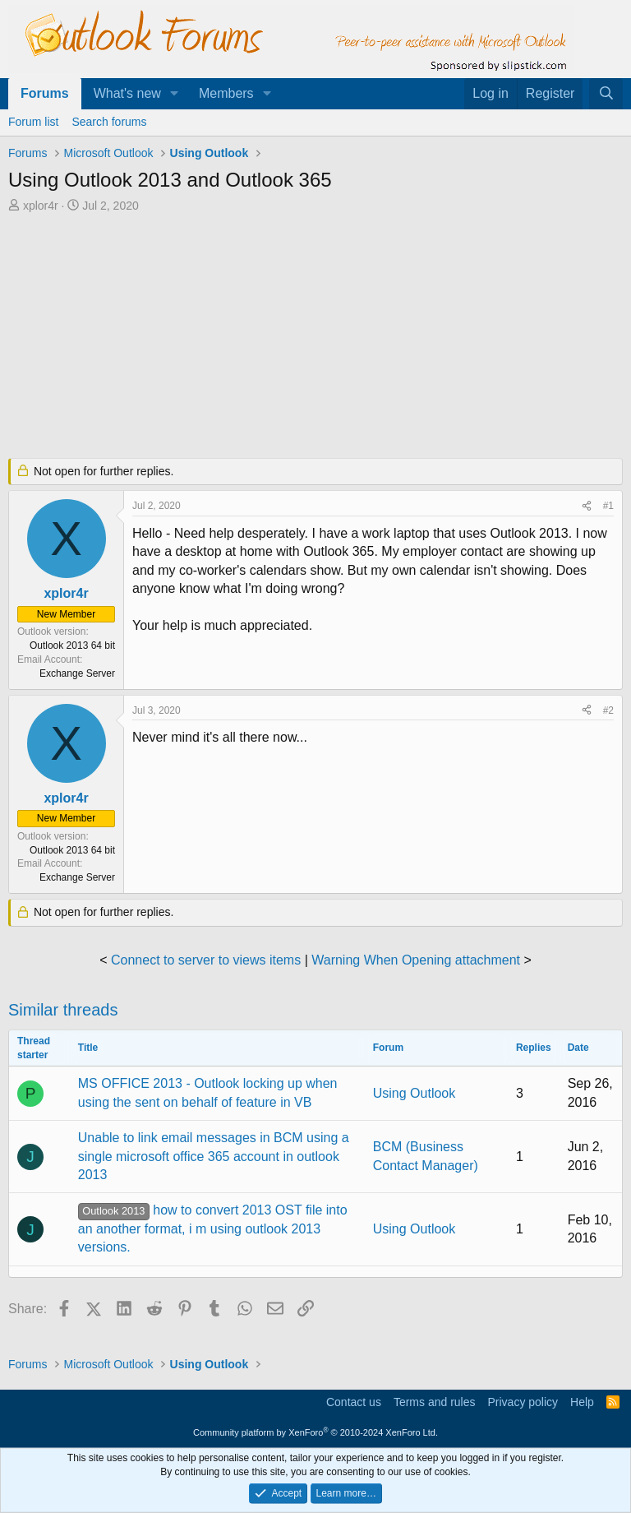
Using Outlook (414, 1093)
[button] (175, 93)
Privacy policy (522, 1402)
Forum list (33, 121)
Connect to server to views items (206, 960)
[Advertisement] (315, 337)
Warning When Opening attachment (415, 960)
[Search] (606, 93)
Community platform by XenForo (315, 1432)
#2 (608, 710)
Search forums (108, 121)
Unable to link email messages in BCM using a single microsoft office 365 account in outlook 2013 (213, 1156)
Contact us (353, 1402)
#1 (608, 505)
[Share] (586, 506)
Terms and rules (435, 1402)
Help (582, 1402)
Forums (45, 93)
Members (226, 93)
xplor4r (40, 205)
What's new (127, 93)
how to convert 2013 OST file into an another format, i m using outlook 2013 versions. (213, 1228)
